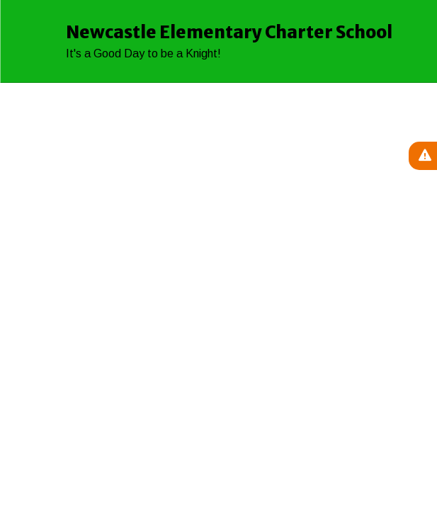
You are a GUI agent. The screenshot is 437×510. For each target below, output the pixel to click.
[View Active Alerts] (423, 156)
